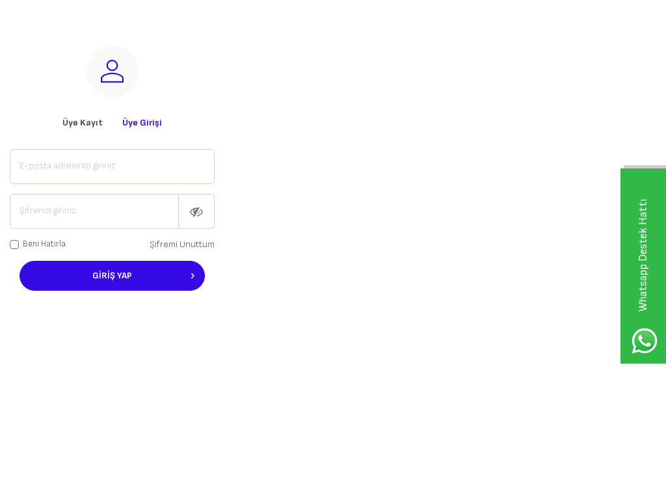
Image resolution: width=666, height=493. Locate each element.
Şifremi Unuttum (182, 244)
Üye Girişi (142, 122)
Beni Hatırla (38, 244)
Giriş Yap (143, 275)
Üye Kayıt (82, 122)
